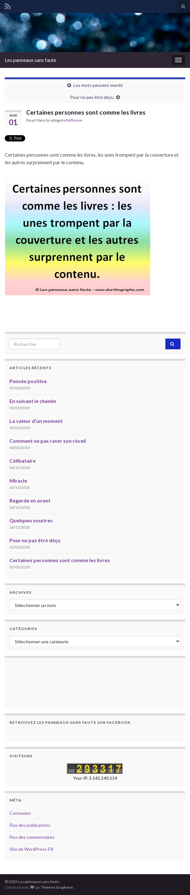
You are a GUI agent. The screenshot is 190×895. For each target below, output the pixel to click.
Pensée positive (28, 381)
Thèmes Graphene (57, 887)
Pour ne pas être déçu (92, 97)
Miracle (18, 481)
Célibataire (22, 461)
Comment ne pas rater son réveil (47, 441)
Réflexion (74, 120)
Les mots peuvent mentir (98, 85)
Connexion (20, 813)
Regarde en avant (29, 500)
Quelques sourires (31, 520)
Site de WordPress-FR (31, 849)
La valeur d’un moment (36, 421)
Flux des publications (29, 825)
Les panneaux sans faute (30, 60)
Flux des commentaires (32, 837)
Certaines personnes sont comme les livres (59, 560)
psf (34, 120)
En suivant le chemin (32, 401)
